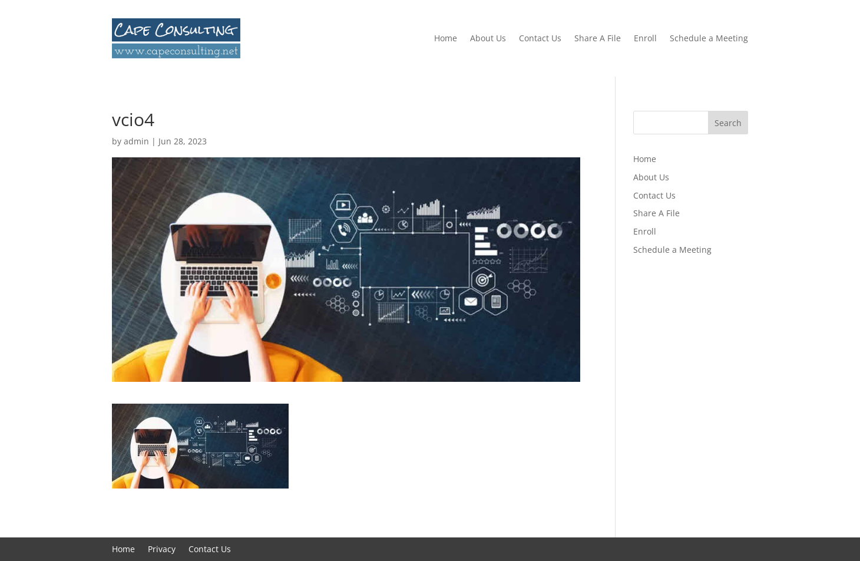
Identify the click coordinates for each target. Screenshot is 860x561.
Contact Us (540, 38)
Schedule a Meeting (709, 38)
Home (445, 38)
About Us (488, 38)
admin (136, 141)
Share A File (597, 38)
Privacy (162, 550)
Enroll (645, 38)
